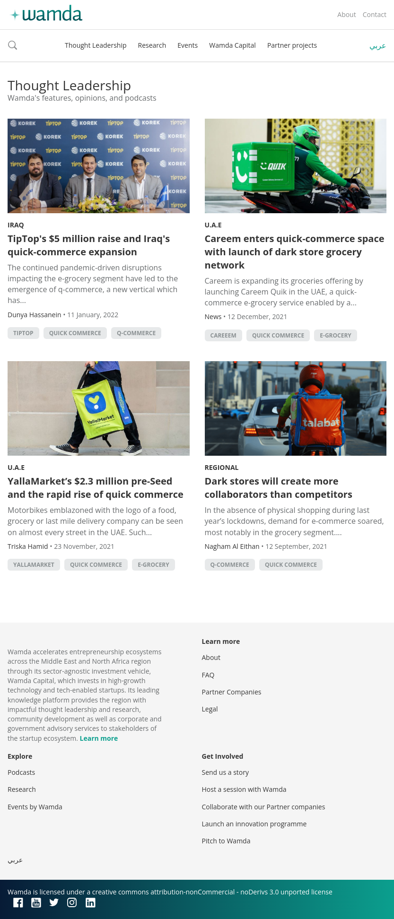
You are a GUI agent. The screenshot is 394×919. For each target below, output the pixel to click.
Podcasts (21, 772)
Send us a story (225, 772)
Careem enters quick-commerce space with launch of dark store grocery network (295, 251)
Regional (222, 467)
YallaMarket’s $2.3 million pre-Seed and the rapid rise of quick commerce (96, 488)
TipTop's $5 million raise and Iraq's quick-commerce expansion (89, 245)
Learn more (99, 738)
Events (187, 45)
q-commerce (136, 333)
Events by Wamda (35, 806)
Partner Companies (232, 691)
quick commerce (75, 333)
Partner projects (292, 45)
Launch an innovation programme (254, 823)
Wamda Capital (232, 45)
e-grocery (335, 335)
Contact (374, 14)
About (346, 14)
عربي (377, 45)
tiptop (23, 333)
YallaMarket (33, 565)
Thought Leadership (96, 45)
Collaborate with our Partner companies (263, 806)
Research (152, 45)
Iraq (16, 224)
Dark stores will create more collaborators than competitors (278, 488)
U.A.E (213, 224)
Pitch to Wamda (226, 840)
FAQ (208, 674)
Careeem (223, 335)
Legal (210, 708)
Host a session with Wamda (244, 789)
